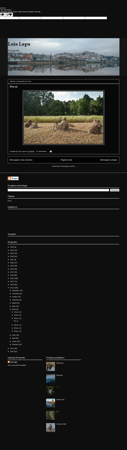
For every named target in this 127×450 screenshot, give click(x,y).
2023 (12, 253)
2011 (12, 348)
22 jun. (16, 312)
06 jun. (16, 328)
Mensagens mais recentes (21, 160)
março (14, 341)
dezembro (16, 290)
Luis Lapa (19, 44)
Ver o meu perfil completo (17, 365)
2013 (12, 284)
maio (14, 335)
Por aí (13, 87)
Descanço (60, 363)
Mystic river (60, 399)
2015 (12, 278)
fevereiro (15, 344)
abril (14, 338)
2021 (12, 260)
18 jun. (16, 315)
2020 (12, 263)
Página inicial (66, 160)
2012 (12, 288)
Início (10, 201)
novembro (16, 293)
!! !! (57, 412)
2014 (12, 281)
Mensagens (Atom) (68, 166)
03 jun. (16, 331)
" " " (57, 387)
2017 (12, 272)
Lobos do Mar (61, 424)
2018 (12, 269)
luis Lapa (13, 362)
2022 (12, 256)
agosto (14, 303)
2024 (12, 250)
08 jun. (16, 325)
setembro (15, 300)
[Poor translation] (9, 15)
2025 (12, 247)
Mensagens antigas (108, 160)
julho (14, 306)
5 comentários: (41, 151)
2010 (12, 351)
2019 (12, 266)
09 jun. (16, 318)
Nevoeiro (59, 375)
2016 (12, 275)
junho (14, 309)
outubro (15, 297)
